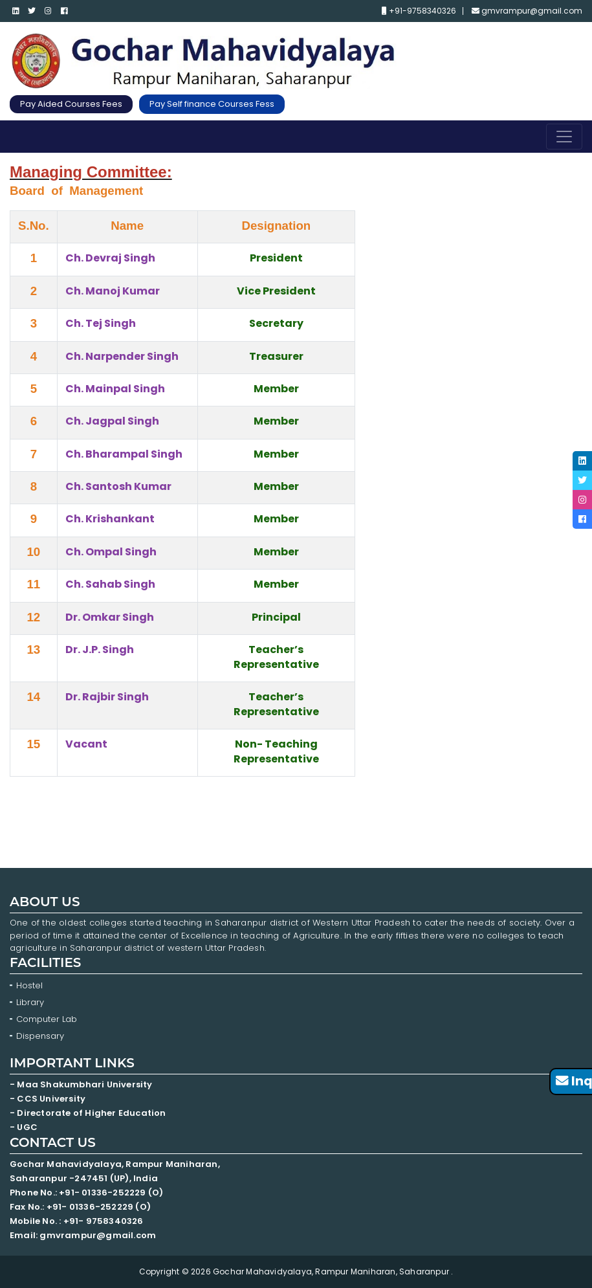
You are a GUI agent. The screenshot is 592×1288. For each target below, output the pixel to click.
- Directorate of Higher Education (89, 1113)
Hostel (29, 985)
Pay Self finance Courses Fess (211, 104)
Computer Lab (48, 1019)
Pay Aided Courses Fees (71, 104)
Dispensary (40, 1036)
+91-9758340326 (419, 11)
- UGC (24, 1127)
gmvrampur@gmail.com (527, 11)
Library (30, 1002)
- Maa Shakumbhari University (82, 1084)
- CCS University (47, 1099)
